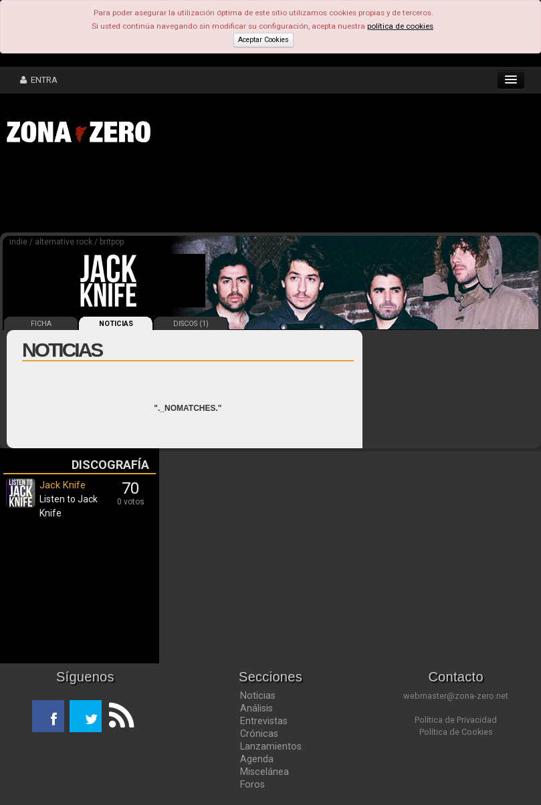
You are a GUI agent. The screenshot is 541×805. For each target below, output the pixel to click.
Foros (252, 784)
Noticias (258, 695)
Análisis (256, 708)
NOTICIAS (116, 323)
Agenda (257, 759)
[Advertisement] (207, 192)
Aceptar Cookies (263, 39)
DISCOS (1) (191, 323)
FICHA (41, 323)
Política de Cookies (456, 732)
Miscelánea (264, 771)
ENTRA (39, 80)
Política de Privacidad (456, 720)
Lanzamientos (271, 746)
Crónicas (259, 733)
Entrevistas (264, 720)
